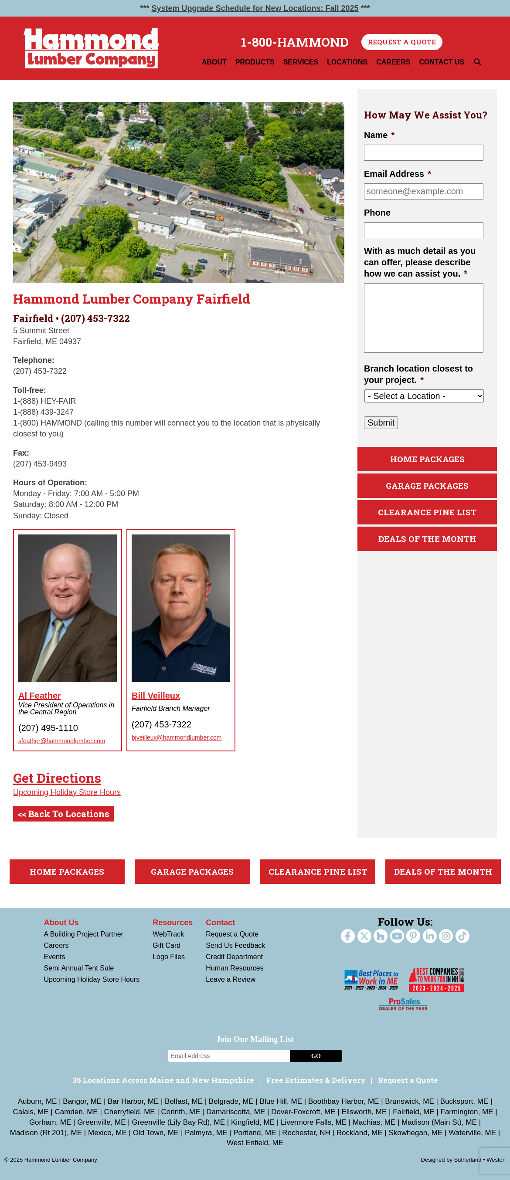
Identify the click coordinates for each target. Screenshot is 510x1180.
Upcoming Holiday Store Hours (67, 792)
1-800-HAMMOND (295, 42)
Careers (56, 945)
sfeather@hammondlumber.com (61, 740)
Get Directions (57, 777)
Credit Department (234, 956)
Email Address (397, 174)
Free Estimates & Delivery (316, 1080)
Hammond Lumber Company (91, 48)
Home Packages (427, 458)
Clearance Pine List (427, 512)
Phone (377, 212)
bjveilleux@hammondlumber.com (176, 737)
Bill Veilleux (156, 695)
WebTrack (168, 934)
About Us (61, 922)
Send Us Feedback (235, 945)
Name (379, 135)
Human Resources (235, 968)
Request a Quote (402, 41)
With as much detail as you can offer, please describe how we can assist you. (420, 262)
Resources (173, 922)
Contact (220, 922)
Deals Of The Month (427, 538)
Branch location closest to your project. (418, 374)
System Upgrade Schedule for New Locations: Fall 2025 (254, 8)
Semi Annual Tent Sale (79, 968)
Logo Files (169, 956)
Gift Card (166, 945)
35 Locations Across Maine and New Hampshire (163, 1080)
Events (54, 956)
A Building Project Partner (83, 934)
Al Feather (39, 695)
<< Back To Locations (63, 813)
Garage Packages (427, 485)
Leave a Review (230, 979)
